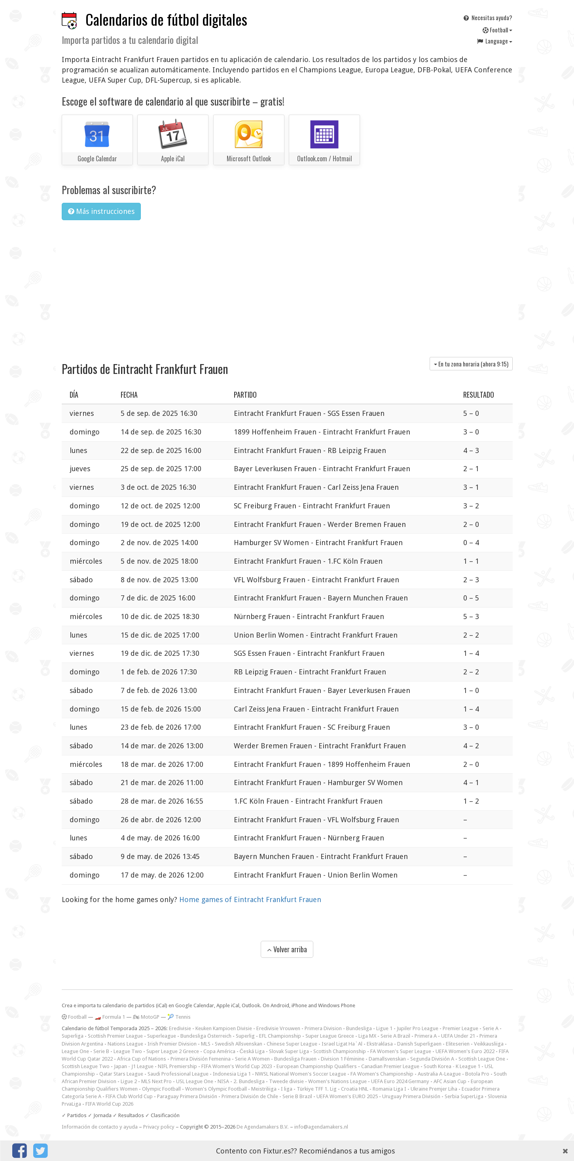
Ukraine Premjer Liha (434, 1089)
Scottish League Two (86, 1066)
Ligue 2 (129, 1081)
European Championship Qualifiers (317, 1066)
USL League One (194, 1081)
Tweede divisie (286, 1081)
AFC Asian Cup (450, 1081)
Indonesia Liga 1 (232, 1074)
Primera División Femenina (200, 1059)
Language (494, 40)
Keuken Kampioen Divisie (223, 1028)
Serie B (101, 1051)
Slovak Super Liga (289, 1051)
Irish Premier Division (172, 1044)
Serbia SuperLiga (464, 1096)
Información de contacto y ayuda (100, 1127)
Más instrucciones (101, 211)
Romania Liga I (389, 1089)
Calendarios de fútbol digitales (166, 19)
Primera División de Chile (250, 1096)
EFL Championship (280, 1036)
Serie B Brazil (297, 1096)
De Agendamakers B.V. (263, 1127)
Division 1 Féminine (342, 1059)
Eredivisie (180, 1028)
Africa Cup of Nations (141, 1059)
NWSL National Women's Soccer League (300, 1074)
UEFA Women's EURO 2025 (347, 1096)
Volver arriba (287, 949)
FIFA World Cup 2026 (109, 1104)
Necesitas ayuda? (487, 17)
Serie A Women (252, 1059)
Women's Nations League (337, 1081)
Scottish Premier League (115, 1036)
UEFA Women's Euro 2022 (465, 1051)
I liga (286, 1089)
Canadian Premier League (390, 1066)
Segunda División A (432, 1059)
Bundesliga (359, 1028)
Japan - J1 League (133, 1066)
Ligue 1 (384, 1028)
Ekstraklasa (380, 1044)
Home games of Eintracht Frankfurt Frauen (250, 899)
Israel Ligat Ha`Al (342, 1044)
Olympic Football (161, 1089)
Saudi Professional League (178, 1074)
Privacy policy (158, 1127)
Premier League (460, 1028)
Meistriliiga (264, 1089)
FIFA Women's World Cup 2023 (236, 1066)
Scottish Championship (339, 1051)
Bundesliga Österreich (205, 1036)
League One (75, 1051)
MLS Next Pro (156, 1081)
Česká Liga (252, 1051)
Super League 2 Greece (172, 1051)
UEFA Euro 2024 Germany (400, 1081)
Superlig (245, 1036)
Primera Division (323, 1028)
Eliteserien (458, 1044)
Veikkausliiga (489, 1044)
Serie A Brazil (395, 1036)
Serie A (490, 1028)
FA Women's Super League (400, 1051)
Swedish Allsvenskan (238, 1044)
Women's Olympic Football (216, 1089)
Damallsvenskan (387, 1059)
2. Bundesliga (249, 1081)
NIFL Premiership (177, 1066)
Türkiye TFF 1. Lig (317, 1089)
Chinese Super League (292, 1044)
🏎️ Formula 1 (110, 1017)
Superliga (72, 1036)
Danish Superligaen (419, 1044)
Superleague (161, 1036)
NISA (223, 1081)
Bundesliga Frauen (295, 1059)
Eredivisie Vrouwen (278, 1028)
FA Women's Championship (381, 1074)
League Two (128, 1051)
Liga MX (367, 1036)
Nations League (125, 1044)
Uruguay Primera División (411, 1096)
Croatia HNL (354, 1089)
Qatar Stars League (121, 1074)
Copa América (219, 1051)
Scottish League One (481, 1059)
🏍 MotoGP (146, 1017)
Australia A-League (439, 1074)
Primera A (426, 1036)
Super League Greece (329, 1036)
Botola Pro (477, 1074)
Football (497, 29)
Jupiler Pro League (417, 1028)
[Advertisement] (287, 285)
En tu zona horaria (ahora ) (471, 363)
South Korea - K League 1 (452, 1066)
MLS (205, 1044)
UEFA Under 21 (458, 1036)
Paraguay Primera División (187, 1096)
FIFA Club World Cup (129, 1096)
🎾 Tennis (179, 1017)
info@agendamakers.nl (321, 1127)
